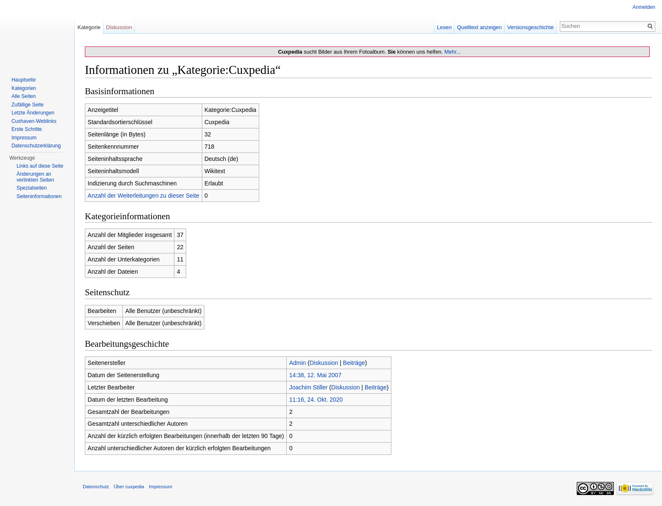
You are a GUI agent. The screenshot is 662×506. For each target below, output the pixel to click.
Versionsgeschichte (530, 27)
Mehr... (452, 52)
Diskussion (323, 362)
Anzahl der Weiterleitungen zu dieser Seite (143, 195)
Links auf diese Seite (39, 166)
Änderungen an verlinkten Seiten (35, 177)
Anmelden (643, 7)
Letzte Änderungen (32, 113)
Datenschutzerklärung (36, 146)
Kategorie (88, 27)
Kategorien (23, 88)
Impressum (23, 138)
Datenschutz (96, 486)
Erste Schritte (26, 129)
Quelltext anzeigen (479, 27)
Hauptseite (23, 80)
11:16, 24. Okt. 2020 (316, 399)
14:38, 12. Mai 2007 (315, 375)
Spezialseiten (31, 188)
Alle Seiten (23, 96)
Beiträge (354, 362)
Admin (297, 362)
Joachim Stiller (308, 387)
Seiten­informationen (39, 196)
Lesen (444, 27)
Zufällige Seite (27, 105)
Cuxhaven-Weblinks (34, 121)
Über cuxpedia (129, 486)
